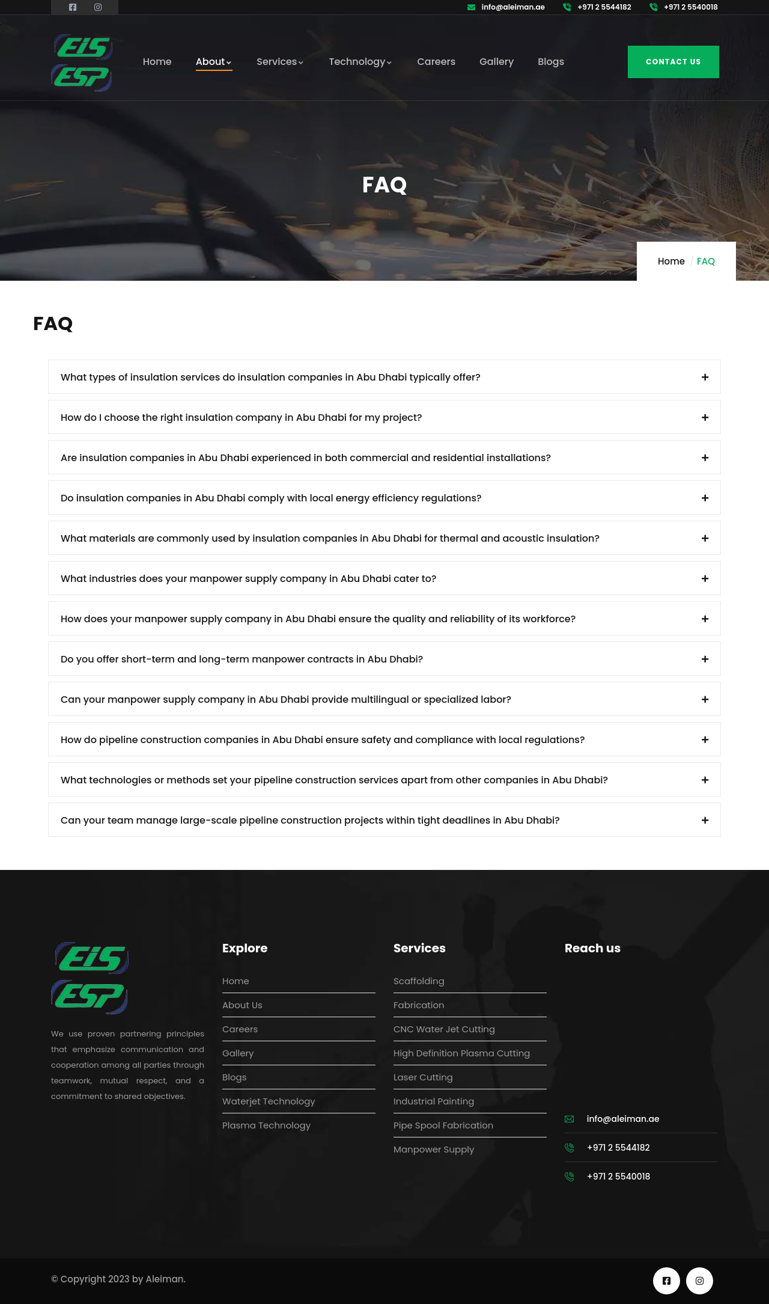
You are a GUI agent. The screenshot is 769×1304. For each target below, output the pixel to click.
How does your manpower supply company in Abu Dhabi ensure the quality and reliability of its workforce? (318, 619)
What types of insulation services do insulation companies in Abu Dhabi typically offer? (271, 377)
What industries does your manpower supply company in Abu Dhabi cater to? (249, 579)
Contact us (673, 62)
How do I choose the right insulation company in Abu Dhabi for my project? (241, 417)
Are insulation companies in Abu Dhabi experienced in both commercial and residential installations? (306, 458)
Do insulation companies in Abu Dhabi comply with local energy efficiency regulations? (271, 498)
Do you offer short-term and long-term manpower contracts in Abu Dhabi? (242, 659)
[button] (384, 376)
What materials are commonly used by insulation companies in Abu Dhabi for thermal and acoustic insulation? (330, 538)
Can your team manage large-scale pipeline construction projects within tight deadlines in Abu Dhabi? (310, 820)
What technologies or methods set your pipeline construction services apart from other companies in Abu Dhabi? (334, 780)
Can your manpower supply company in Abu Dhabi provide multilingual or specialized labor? (286, 699)
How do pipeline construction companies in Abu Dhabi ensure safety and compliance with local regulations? (323, 740)
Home (671, 261)
